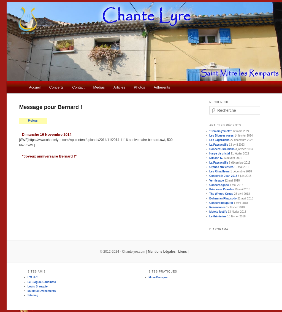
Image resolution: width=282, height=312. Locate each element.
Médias (99, 87)
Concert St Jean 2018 (223, 175)
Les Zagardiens (219, 140)
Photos (139, 87)
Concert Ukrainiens (222, 149)
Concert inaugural (221, 202)
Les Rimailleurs (219, 171)
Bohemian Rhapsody (223, 198)
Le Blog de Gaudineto (42, 282)
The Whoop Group (221, 193)
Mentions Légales (162, 252)
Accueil (34, 87)
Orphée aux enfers (221, 167)
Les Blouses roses (221, 135)
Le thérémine (217, 216)
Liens (182, 252)
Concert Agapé (219, 184)
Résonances (217, 207)
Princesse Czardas (221, 189)
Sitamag (33, 295)
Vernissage (216, 180)
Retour (33, 120)
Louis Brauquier (38, 286)
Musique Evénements (42, 290)
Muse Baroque (157, 277)
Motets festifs (218, 211)
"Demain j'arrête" (220, 131)
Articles (119, 87)
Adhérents (162, 87)
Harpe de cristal (219, 153)
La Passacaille (218, 144)
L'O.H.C (32, 277)
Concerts (56, 87)
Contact (78, 87)
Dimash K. (216, 157)
